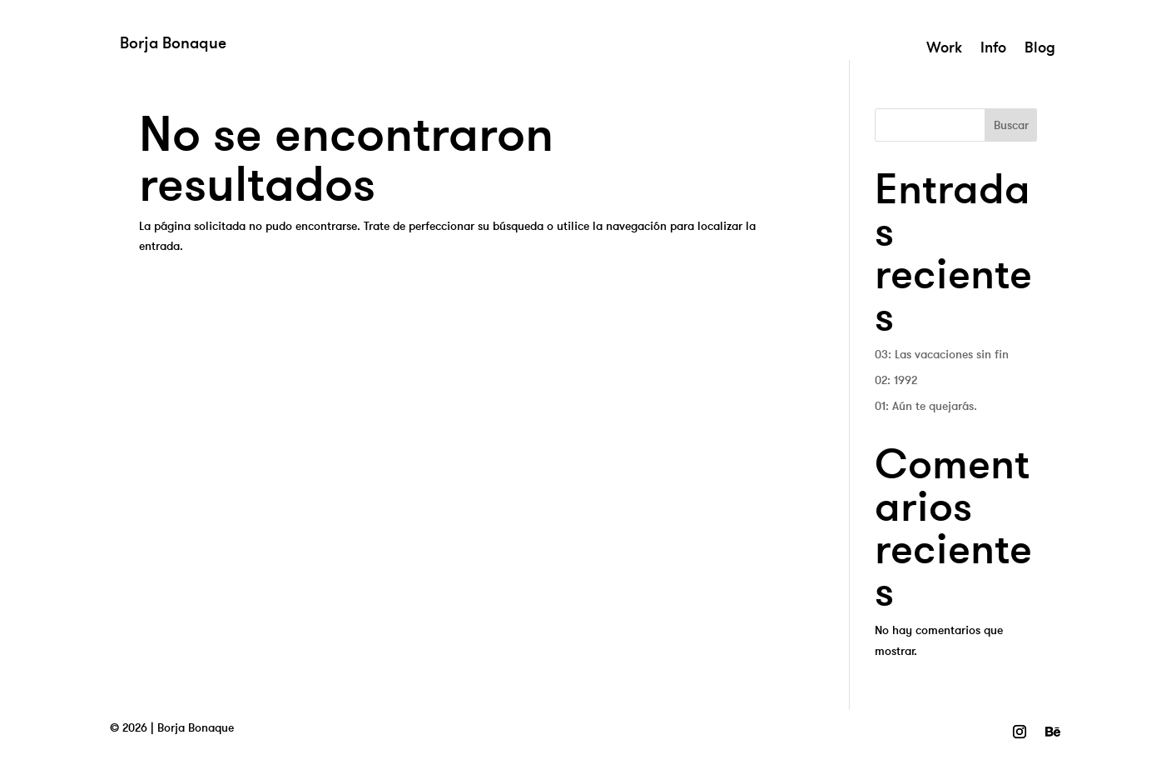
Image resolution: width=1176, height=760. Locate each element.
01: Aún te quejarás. (926, 405)
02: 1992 (896, 380)
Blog (1040, 49)
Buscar (1011, 125)
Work (944, 49)
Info (993, 49)
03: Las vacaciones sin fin (942, 354)
